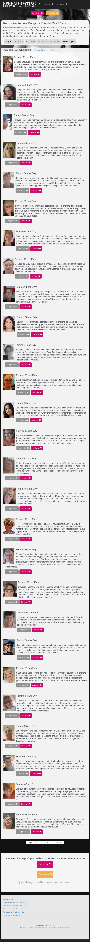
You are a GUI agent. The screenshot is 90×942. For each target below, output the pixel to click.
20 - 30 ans (18, 42)
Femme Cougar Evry (9, 899)
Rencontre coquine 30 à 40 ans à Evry (15, 906)
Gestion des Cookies (36, 928)
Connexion (53, 13)
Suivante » (58, 843)
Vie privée (23, 928)
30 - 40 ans (30, 42)
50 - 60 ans (55, 42)
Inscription (45, 864)
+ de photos (21, 74)
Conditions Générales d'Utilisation (57, 928)
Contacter (34, 74)
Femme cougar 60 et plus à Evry (13, 915)
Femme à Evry (40, 50)
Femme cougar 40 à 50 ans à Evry (13, 909)
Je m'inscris (37, 13)
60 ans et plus (69, 42)
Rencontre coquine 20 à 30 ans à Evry (15, 903)
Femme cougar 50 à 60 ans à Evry (13, 912)
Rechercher (62, 4)
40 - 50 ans (43, 42)
